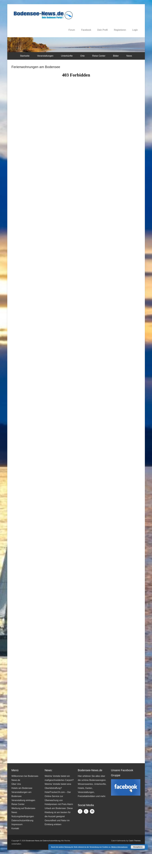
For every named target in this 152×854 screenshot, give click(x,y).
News (129, 56)
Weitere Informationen (119, 847)
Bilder (116, 56)
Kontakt (15, 828)
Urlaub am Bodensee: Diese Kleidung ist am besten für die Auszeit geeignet (59, 812)
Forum (71, 30)
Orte (82, 56)
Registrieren (120, 30)
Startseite (24, 56)
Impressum (17, 824)
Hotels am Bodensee (22, 788)
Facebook (86, 30)
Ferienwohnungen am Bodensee (36, 67)
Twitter (86, 811)
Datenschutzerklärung (22, 820)
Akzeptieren (138, 847)
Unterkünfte (67, 56)
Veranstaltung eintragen (23, 800)
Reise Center (98, 56)
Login (135, 30)
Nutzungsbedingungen (23, 816)
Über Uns (16, 784)
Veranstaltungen (45, 56)
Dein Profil (102, 30)
